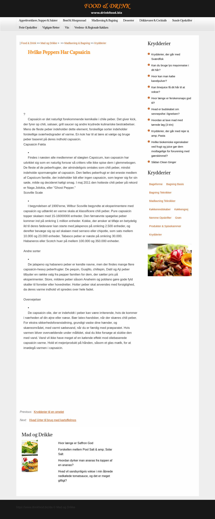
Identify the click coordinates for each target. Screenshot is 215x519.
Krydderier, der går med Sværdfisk (165, 56)
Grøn (178, 217)
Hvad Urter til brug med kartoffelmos (52, 420)
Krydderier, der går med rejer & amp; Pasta (170, 133)
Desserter (128, 20)
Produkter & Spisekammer (165, 226)
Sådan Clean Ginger (163, 162)
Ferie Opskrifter (28, 27)
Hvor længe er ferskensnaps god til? (171, 100)
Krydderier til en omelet (49, 411)
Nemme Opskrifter (160, 217)
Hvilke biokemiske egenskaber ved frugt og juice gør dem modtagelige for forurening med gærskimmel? (170, 148)
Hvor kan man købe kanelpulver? (163, 78)
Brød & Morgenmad (74, 20)
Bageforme (156, 184)
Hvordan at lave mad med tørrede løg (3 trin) (167, 122)
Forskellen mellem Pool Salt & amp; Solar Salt (85, 452)
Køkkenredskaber (160, 209)
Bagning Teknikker (160, 192)
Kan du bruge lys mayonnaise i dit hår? (170, 67)
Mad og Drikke (49, 43)
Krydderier (100, 43)
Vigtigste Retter (50, 27)
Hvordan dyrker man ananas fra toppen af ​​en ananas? (85, 463)
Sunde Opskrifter (182, 20)
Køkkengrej (181, 209)
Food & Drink (28, 43)
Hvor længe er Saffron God (75, 443)
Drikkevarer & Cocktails (153, 20)
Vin (67, 27)
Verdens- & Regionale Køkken (91, 27)
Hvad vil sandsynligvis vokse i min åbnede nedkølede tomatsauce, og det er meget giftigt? (85, 476)
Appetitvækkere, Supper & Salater (38, 20)
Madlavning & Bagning (105, 20)
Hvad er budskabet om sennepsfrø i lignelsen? (165, 111)
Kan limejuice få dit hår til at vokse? (168, 89)
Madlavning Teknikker (162, 200)
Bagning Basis (175, 184)
